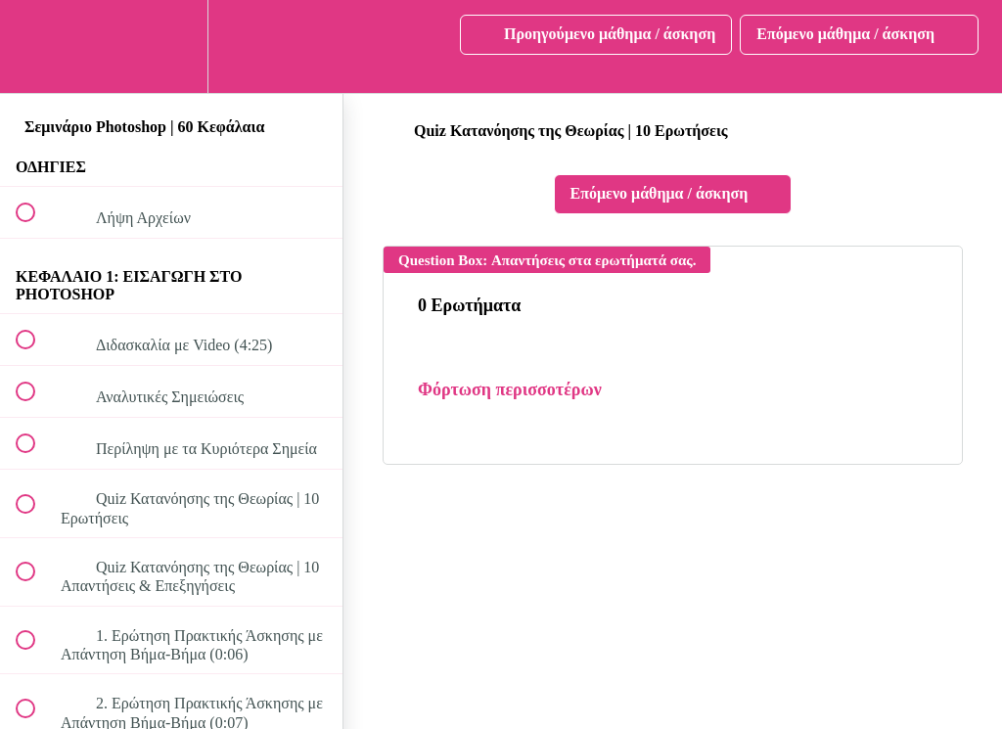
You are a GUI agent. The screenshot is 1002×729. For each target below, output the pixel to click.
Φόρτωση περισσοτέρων (510, 389)
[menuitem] (171, 46)
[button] (36, 46)
